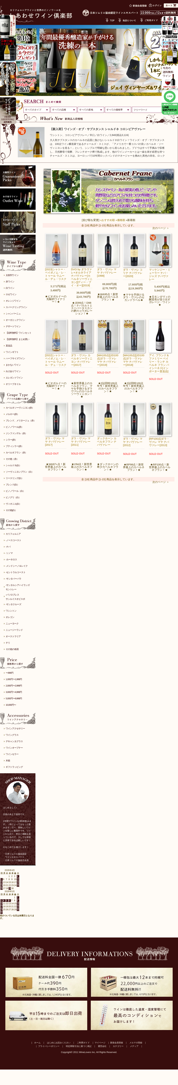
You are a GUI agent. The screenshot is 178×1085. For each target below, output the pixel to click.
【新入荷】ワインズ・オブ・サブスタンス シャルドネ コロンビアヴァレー (97, 129)
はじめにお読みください (58, 1042)
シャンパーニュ (13, 313)
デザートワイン (13, 326)
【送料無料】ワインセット (18, 332)
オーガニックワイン (15, 320)
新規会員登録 (116, 1042)
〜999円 (9, 672)
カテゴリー (118, 1046)
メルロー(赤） (12, 414)
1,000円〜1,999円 (14, 679)
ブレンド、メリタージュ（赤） (21, 420)
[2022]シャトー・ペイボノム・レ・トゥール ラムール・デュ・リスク (55, 360)
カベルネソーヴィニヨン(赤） (20, 407)
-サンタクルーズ (13, 604)
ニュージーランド (14, 630)
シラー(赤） (11, 439)
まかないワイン (13, 365)
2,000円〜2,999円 (14, 685)
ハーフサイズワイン (15, 358)
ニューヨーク (12, 623)
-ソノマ (9, 553)
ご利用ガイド (83, 1042)
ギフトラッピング (14, 767)
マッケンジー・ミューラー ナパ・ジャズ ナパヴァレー (159, 274)
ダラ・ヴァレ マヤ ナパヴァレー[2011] (80, 441)
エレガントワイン (14, 377)
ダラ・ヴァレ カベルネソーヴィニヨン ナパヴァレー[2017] (81, 360)
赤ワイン (10, 281)
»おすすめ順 (107, 220)
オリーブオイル (13, 384)
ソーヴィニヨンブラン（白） (19, 471)
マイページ (100, 1042)
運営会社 (102, 1046)
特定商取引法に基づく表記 (78, 1046)
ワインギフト (12, 352)
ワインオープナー (14, 747)
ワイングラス (12, 735)
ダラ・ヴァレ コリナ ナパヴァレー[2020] (132, 273)
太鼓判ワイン (12, 275)
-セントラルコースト (15, 572)
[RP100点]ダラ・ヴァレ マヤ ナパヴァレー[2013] (159, 442)
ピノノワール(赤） (14, 427)
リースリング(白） (14, 478)
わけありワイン (13, 371)
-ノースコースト (13, 540)
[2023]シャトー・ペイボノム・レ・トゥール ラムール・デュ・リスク (55, 274)
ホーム (37, 1042)
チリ (8, 642)
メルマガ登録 (135, 1042)
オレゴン (10, 617)
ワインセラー (12, 754)
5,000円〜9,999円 (14, 698)
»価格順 (120, 220)
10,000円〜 (11, 705)
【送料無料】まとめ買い (17, 339)
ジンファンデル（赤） (16, 433)
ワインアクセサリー (15, 728)
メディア (134, 1046)
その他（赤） (12, 459)
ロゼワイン (11, 294)
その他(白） (11, 510)
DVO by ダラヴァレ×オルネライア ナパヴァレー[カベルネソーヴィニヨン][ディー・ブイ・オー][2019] (81, 277)
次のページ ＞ (160, 228)
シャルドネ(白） (13, 465)
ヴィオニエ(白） (13, 503)
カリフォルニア (13, 534)
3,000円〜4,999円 (14, 692)
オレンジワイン (13, 300)
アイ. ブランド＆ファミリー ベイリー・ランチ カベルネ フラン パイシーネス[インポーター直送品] (159, 363)
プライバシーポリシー (48, 1046)
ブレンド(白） (12, 484)
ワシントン (11, 610)
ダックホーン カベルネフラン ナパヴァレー (106, 441)
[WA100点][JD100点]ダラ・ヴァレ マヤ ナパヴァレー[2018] (133, 360)
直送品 (9, 345)
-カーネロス (11, 559)
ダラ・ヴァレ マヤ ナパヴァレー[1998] (106, 272)
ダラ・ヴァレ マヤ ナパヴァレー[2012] (132, 442)
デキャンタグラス (14, 741)
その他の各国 (12, 649)
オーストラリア (13, 636)
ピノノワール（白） (15, 491)
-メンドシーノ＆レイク (17, 566)
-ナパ (8, 546)
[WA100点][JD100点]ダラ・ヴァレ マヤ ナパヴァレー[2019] (107, 360)
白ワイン (10, 288)
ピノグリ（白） (13, 497)
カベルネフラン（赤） (16, 452)
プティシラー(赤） (14, 446)
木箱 (8, 760)
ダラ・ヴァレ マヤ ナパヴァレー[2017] (54, 441)
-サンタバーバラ (13, 578)
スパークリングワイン (16, 307)
